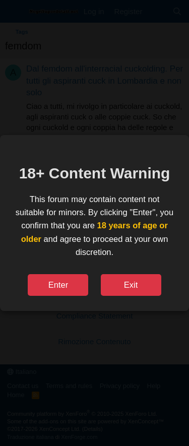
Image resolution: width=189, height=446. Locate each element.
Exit (131, 284)
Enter (58, 284)
